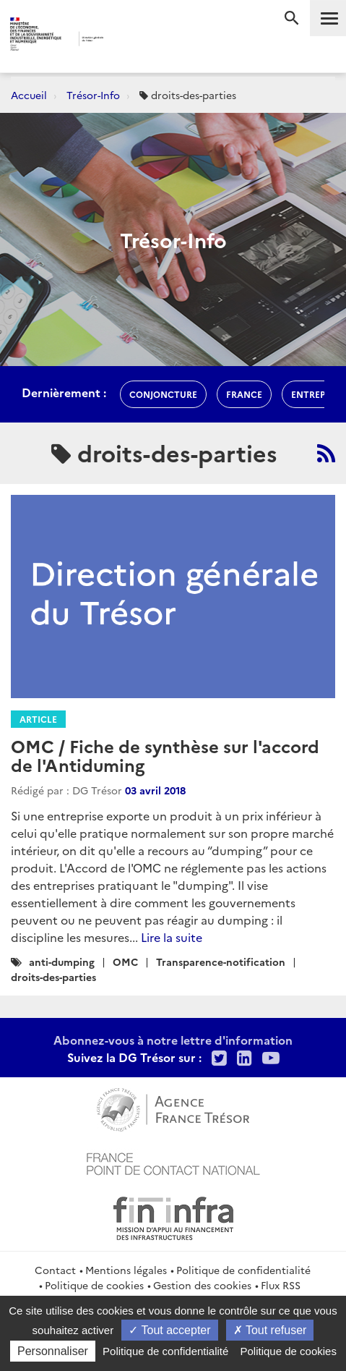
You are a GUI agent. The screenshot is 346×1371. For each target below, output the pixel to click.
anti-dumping (62, 961)
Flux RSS (280, 1285)
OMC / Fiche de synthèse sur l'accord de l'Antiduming (165, 755)
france (244, 394)
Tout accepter (169, 1330)
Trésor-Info (93, 95)
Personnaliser (52, 1351)
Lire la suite (171, 937)
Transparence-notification (220, 961)
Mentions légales (126, 1269)
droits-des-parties (53, 976)
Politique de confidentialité (243, 1269)
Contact (55, 1269)
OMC (125, 961)
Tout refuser (270, 1330)
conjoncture (163, 394)
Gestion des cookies (202, 1285)
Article (38, 719)
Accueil (29, 95)
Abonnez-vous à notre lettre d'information (173, 1039)
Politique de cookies (94, 1285)
